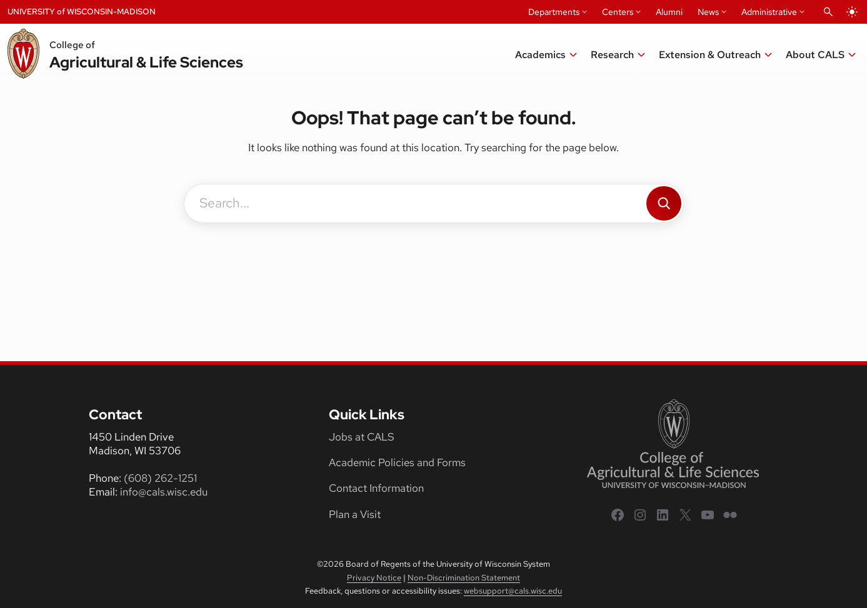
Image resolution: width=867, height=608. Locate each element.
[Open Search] (828, 12)
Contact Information (376, 488)
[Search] (663, 203)
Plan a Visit (355, 514)
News (708, 11)
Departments (553, 11)
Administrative (769, 11)
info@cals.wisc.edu (164, 492)
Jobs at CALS (361, 437)
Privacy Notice (374, 577)
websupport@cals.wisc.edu (513, 591)
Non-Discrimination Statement (464, 577)
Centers (617, 11)
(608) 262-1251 (160, 478)
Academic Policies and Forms (397, 462)
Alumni (669, 11)
